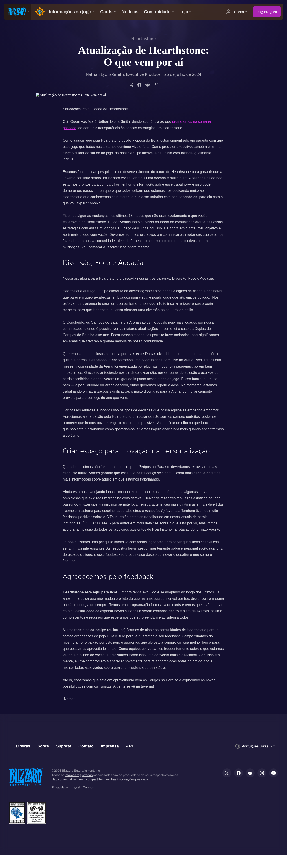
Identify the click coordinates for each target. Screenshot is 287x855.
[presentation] (17, 12)
